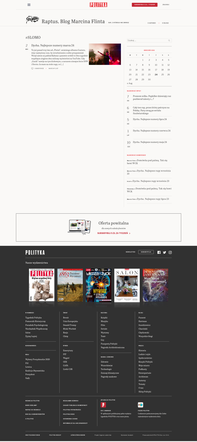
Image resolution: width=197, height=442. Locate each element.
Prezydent (30, 374)
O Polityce (29, 419)
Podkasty (143, 369)
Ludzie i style (144, 354)
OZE (65, 361)
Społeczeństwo (145, 358)
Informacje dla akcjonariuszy (75, 423)
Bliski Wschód (69, 328)
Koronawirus (30, 346)
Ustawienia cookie (70, 419)
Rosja (65, 332)
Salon (27, 332)
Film (103, 325)
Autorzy (142, 380)
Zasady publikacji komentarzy (75, 405)
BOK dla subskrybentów (35, 414)
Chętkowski (144, 332)
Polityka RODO (69, 414)
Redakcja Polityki (32, 401)
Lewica (28, 366)
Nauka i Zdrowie (107, 357)
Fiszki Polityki (143, 411)
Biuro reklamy (31, 405)
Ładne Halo (108, 435)
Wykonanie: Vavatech (127, 435)
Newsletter (130, 252)
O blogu (165, 23)
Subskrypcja (146, 252)
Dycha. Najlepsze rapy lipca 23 (153, 198)
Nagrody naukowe (109, 376)
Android (107, 411)
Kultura (104, 313)
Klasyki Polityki (146, 361)
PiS (26, 363)
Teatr (103, 336)
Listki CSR (67, 369)
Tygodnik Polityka (33, 317)
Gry (102, 340)
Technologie (106, 369)
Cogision (101, 435)
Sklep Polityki (145, 391)
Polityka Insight (55, 435)
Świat (65, 313)
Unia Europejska (70, 321)
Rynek (65, 346)
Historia (142, 350)
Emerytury (68, 350)
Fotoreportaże (145, 373)
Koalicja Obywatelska (34, 370)
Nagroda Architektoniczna (112, 347)
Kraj (27, 355)
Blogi (141, 313)
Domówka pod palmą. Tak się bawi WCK (147, 162)
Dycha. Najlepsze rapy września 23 (149, 172)
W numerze (29, 313)
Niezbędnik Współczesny (36, 328)
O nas (141, 388)
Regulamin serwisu (70, 401)
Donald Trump (69, 325)
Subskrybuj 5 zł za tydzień (112, 233)
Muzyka (104, 321)
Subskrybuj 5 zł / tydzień (144, 4)
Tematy (142, 384)
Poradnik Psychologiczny (36, 325)
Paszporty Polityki (109, 343)
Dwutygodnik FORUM (32, 435)
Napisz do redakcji (32, 410)
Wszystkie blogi (146, 336)
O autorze (152, 23)
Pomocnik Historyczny (35, 321)
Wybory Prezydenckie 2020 (37, 359)
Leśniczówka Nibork (78, 435)
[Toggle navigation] (29, 5)
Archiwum (143, 376)
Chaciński (143, 328)
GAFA (65, 365)
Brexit (66, 317)
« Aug (129, 83)
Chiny (65, 336)
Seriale (104, 328)
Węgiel (66, 358)
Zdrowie (104, 361)
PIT (64, 354)
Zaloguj (166, 4)
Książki (104, 317)
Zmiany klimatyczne (110, 373)
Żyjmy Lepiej (31, 336)
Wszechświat (107, 365)
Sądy (27, 378)
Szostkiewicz (144, 325)
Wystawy (105, 332)
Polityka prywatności (72, 410)
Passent (142, 317)
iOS (102, 411)
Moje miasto (144, 365)
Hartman (143, 321)
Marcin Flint (53, 68)
